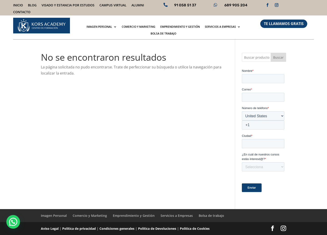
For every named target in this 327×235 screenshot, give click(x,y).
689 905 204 (235, 5)
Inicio (18, 5)
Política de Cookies (195, 228)
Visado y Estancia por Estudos (68, 5)
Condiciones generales (116, 228)
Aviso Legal (50, 228)
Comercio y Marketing (138, 27)
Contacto (21, 12)
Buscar (278, 57)
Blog (32, 5)
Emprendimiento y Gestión (180, 27)
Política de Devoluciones (157, 228)
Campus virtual (112, 5)
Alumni (137, 5)
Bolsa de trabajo (163, 33)
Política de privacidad (79, 228)
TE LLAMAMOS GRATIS (284, 23)
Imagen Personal (99, 27)
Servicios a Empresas (220, 27)
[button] (13, 222)
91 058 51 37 (185, 5)
